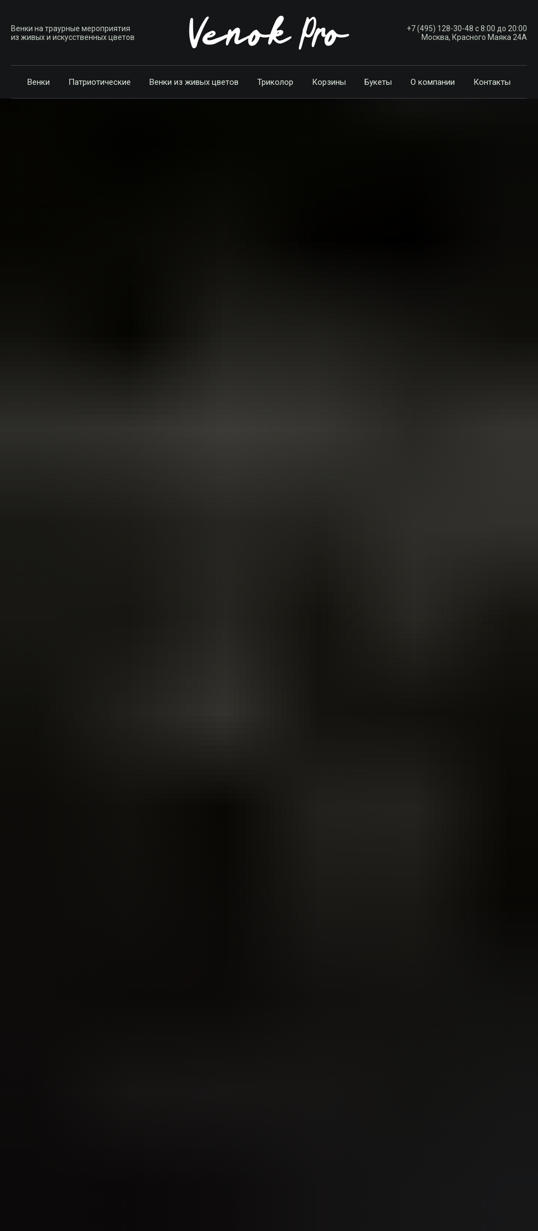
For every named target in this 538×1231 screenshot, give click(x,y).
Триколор (275, 82)
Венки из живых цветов (194, 82)
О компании (432, 82)
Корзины (329, 82)
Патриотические (99, 82)
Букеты (378, 82)
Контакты (492, 82)
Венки (38, 82)
